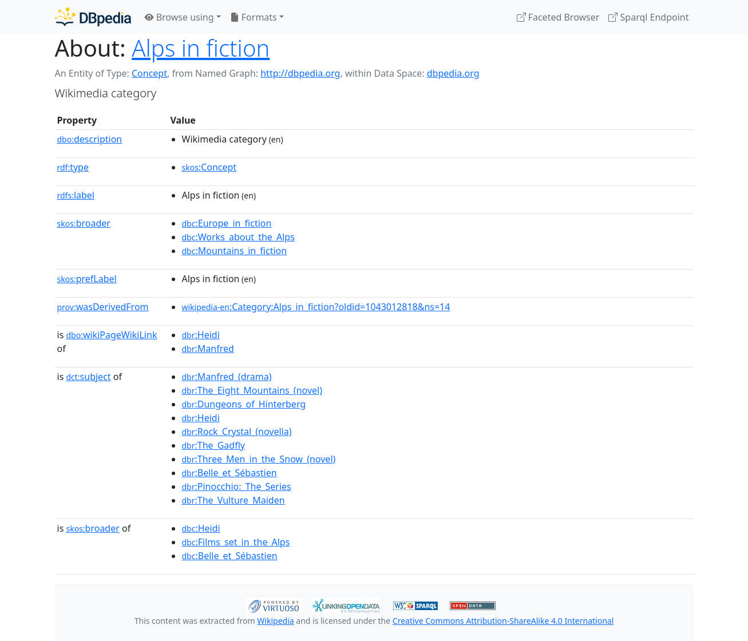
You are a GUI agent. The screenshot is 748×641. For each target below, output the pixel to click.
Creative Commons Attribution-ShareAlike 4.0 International (503, 620)
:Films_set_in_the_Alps (236, 542)
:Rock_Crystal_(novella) (237, 431)
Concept (149, 73)
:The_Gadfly (213, 445)
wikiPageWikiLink (111, 335)
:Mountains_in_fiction (234, 250)
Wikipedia (275, 620)
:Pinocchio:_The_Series (236, 486)
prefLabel (87, 278)
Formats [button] (253, 17)
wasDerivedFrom (103, 306)
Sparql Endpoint (648, 17)
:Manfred (208, 348)
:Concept (209, 167)
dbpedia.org (453, 73)
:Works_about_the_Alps (238, 237)
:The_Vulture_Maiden (233, 500)
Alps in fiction (201, 48)
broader (83, 223)
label (76, 195)
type (73, 167)
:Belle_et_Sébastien (229, 472)
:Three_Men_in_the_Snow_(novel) (259, 459)
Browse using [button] (179, 17)
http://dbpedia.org (300, 73)
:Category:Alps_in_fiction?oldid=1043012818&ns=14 (316, 306)
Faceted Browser (558, 17)
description (89, 139)
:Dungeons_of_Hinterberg (244, 404)
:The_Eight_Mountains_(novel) (252, 390)
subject (88, 376)
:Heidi (201, 335)
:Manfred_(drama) (227, 376)
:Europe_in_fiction (227, 223)
